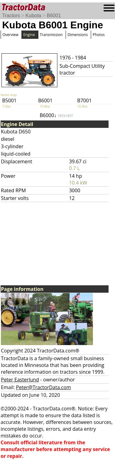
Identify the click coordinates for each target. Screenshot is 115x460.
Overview (10, 34)
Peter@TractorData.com (43, 387)
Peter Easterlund (20, 379)
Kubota (33, 15)
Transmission (51, 34)
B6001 (54, 15)
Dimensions (77, 34)
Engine (29, 34)
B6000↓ (56, 115)
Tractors (11, 15)
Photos (99, 34)
